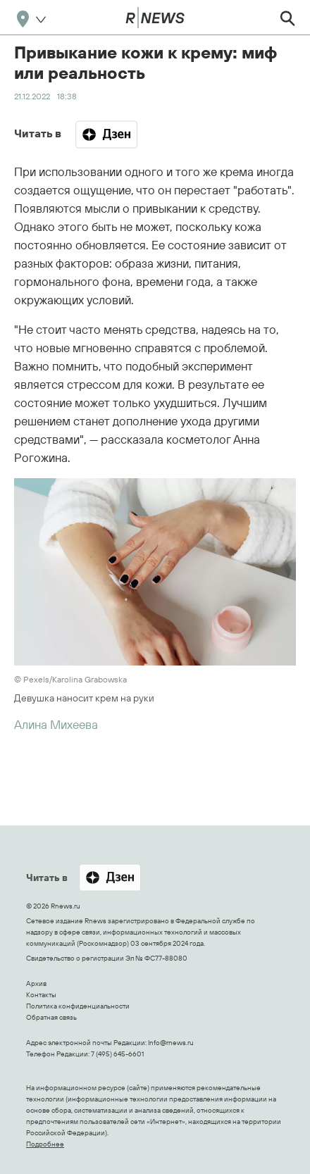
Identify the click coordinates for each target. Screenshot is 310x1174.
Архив (36, 983)
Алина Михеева (56, 724)
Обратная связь (51, 1017)
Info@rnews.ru (171, 1042)
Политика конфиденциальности (78, 1006)
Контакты (41, 994)
